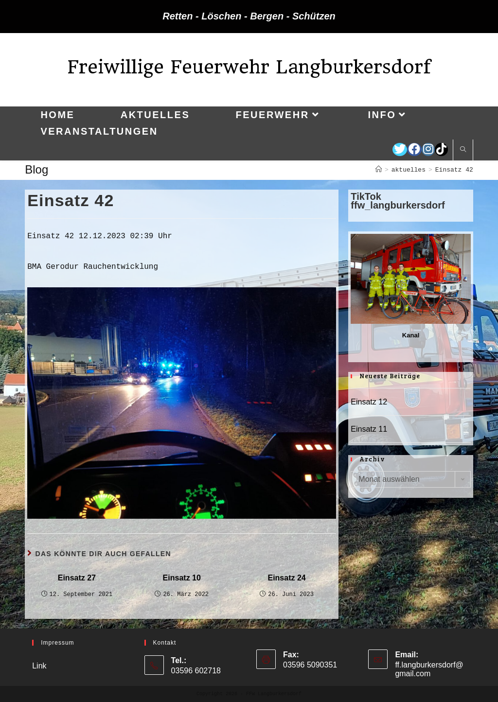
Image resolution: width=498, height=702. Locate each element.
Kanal (410, 335)
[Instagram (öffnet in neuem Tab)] (428, 149)
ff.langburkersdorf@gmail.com (429, 669)
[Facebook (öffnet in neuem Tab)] (414, 149)
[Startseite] (378, 170)
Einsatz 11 (369, 429)
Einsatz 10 (182, 578)
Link (39, 666)
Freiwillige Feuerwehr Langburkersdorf (249, 67)
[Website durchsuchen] (463, 150)
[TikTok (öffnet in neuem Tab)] (441, 149)
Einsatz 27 (77, 578)
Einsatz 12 (369, 402)
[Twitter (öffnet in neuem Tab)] (399, 149)
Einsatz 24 (286, 578)
